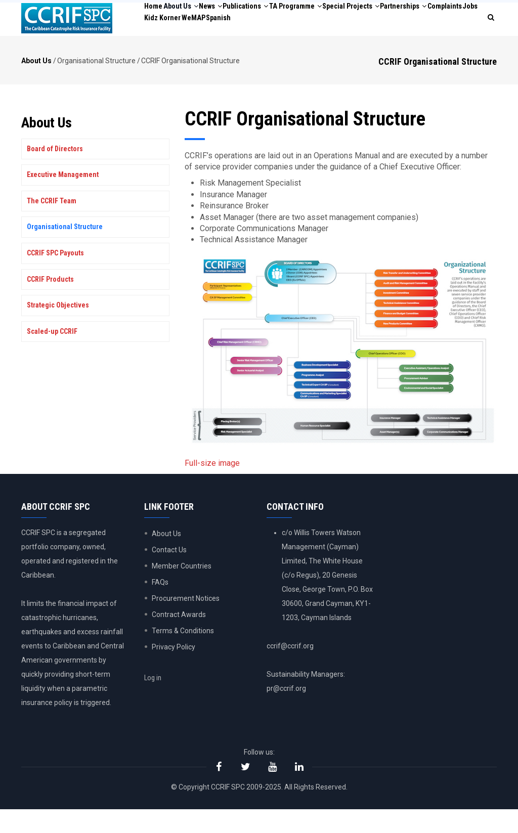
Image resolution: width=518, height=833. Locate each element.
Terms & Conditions (183, 654)
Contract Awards (179, 638)
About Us (196, 15)
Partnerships (174, 44)
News (237, 15)
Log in (158, 710)
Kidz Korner (301, 44)
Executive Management (63, 198)
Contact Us (169, 573)
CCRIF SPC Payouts (55, 277)
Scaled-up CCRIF (52, 355)
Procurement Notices (186, 622)
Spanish (377, 44)
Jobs (264, 44)
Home (158, 15)
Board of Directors (55, 172)
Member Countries (181, 590)
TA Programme (348, 15)
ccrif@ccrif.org (290, 670)
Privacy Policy (173, 671)
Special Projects (419, 15)
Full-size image (212, 487)
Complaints (228, 44)
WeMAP (342, 44)
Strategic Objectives (58, 329)
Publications (285, 15)
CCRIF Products (50, 302)
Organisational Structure (65, 250)
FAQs (160, 606)
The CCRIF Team (51, 225)
